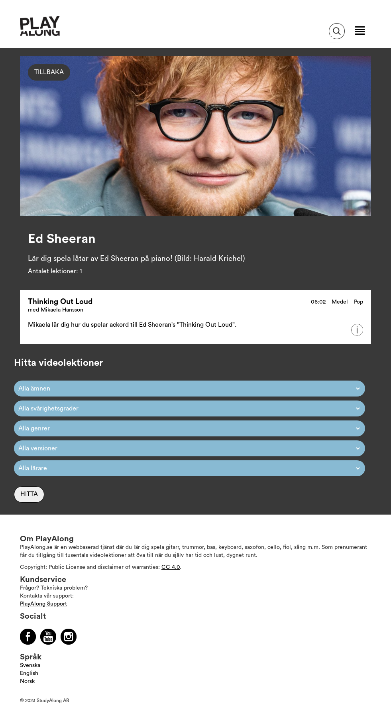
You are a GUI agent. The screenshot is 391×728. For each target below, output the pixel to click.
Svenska (30, 665)
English (29, 673)
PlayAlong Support (43, 604)
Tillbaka (49, 72)
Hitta (29, 494)
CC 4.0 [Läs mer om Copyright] (170, 567)
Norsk (27, 681)
